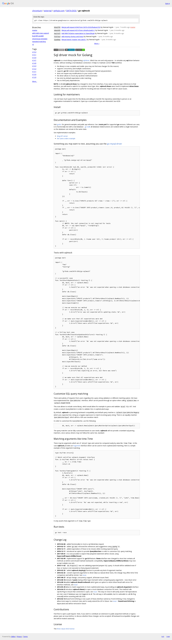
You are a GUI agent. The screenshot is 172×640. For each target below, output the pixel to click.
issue (84, 575)
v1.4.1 (34, 60)
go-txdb (87, 127)
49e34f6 (57, 30)
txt (162, 636)
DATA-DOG (71, 10)
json (168, 636)
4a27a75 (57, 33)
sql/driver (86, 60)
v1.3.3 (34, 66)
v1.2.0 (34, 77)
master (34, 30)
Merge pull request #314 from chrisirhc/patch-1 (78, 30)
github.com (58, 10)
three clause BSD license (65, 629)
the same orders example (66, 138)
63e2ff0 (57, 27)
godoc (59, 124)
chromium (37, 10)
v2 (33, 44)
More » (96, 43)
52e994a (57, 40)
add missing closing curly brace (72, 36)
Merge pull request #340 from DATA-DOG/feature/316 (81, 27)
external (48, 10)
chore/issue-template (39, 39)
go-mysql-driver (114, 143)
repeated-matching (39, 41)
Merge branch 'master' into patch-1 (74, 39)
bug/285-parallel (38, 36)
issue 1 (115, 601)
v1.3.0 (34, 74)
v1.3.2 (34, 69)
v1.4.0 (34, 63)
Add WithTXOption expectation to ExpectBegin (78, 33)
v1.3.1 (34, 71)
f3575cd (57, 36)
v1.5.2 (34, 52)
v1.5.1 (34, 55)
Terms (25, 636)
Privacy (19, 636)
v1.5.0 (34, 58)
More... (34, 81)
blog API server (62, 136)
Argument (76, 446)
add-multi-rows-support (40, 33)
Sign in (167, 3)
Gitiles (13, 636)
